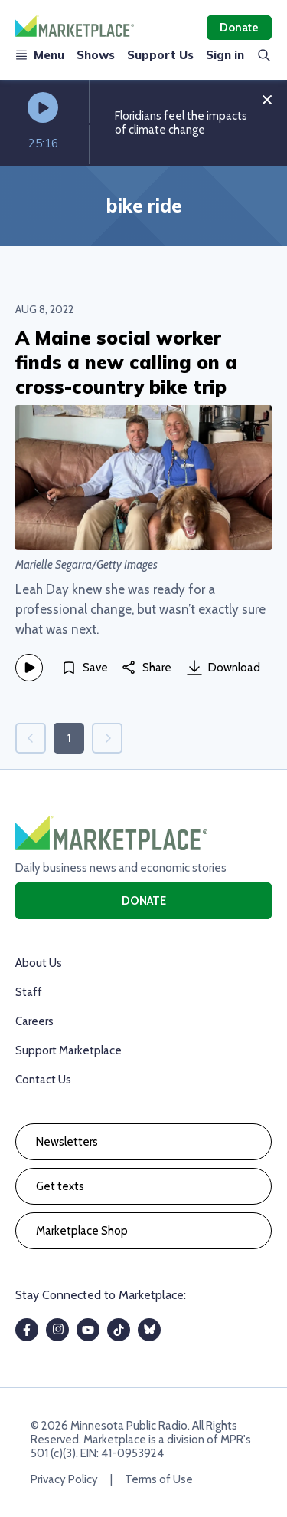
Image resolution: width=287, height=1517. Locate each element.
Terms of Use (159, 1479)
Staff (28, 992)
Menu (39, 55)
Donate (239, 28)
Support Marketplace (68, 1050)
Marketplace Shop (82, 1231)
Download (223, 667)
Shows (96, 55)
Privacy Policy (64, 1479)
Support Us (160, 55)
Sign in (225, 55)
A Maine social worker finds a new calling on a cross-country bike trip (126, 362)
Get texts (60, 1186)
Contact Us (43, 1080)
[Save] (84, 668)
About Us (38, 963)
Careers (34, 1021)
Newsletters (67, 1142)
